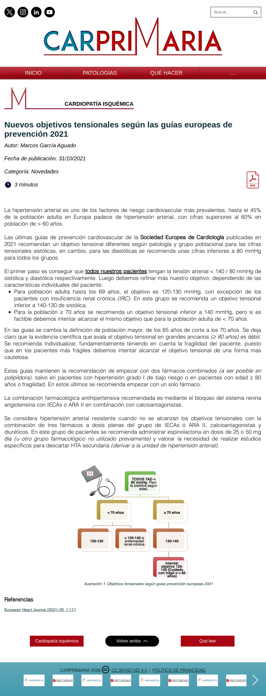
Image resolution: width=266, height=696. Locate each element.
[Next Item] (255, 680)
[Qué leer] (208, 641)
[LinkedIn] (36, 12)
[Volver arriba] (132, 641)
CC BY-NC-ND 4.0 (129, 670)
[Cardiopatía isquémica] (57, 641)
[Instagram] (23, 12)
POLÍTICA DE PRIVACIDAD (179, 670)
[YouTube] (49, 12)
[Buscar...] (228, 12)
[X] (9, 12)
